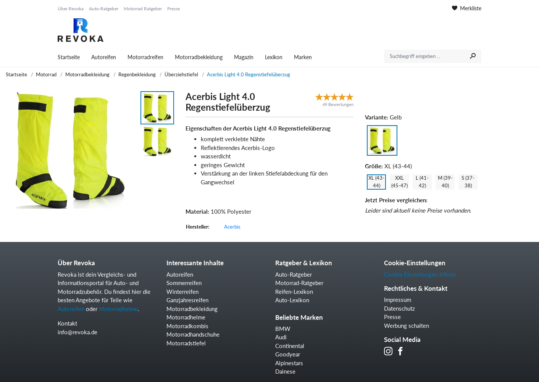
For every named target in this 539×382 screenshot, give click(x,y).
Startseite (69, 57)
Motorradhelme (118, 308)
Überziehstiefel (181, 74)
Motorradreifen (145, 57)
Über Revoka (71, 8)
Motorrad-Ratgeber (299, 282)
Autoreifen (103, 57)
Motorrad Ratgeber (143, 8)
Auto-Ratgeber (103, 8)
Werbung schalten (406, 325)
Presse (173, 8)
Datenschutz (399, 308)
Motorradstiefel (186, 343)
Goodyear (287, 354)
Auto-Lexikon (292, 300)
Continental (289, 345)
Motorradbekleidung (199, 57)
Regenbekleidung (137, 74)
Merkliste (466, 8)
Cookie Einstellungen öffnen (420, 274)
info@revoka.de (77, 332)
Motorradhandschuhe (192, 334)
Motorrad (46, 74)
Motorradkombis (187, 325)
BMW (282, 328)
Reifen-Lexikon (294, 291)
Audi (281, 337)
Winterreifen (182, 291)
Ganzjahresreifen (187, 300)
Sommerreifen (184, 282)
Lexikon (273, 57)
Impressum (397, 299)
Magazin (243, 57)
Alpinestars (289, 362)
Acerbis (232, 227)
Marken (303, 57)
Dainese (285, 371)
